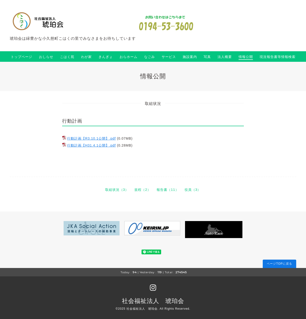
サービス (169, 57)
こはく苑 (67, 57)
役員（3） (193, 190)
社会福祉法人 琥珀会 (153, 300)
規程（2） (142, 190)
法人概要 (225, 57)
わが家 (86, 57)
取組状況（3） (117, 190)
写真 (207, 57)
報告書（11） (168, 190)
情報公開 (246, 57)
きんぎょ (105, 57)
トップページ (21, 57)
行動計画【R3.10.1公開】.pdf (91, 138)
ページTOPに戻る (279, 263)
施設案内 (190, 57)
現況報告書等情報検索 (277, 57)
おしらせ (46, 57)
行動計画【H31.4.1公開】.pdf (91, 145)
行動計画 (72, 121)
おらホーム (128, 57)
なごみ (149, 57)
